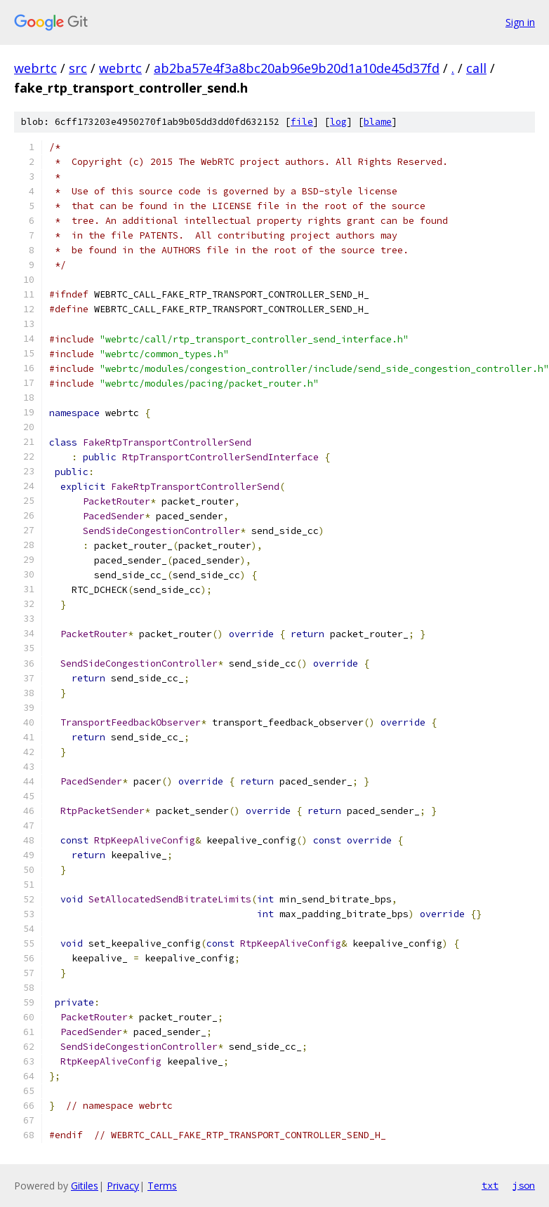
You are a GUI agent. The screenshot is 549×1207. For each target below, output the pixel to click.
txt (490, 1185)
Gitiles (84, 1185)
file (302, 122)
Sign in (520, 22)
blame (378, 122)
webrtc (35, 68)
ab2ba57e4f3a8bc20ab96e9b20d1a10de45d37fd (296, 68)
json (523, 1185)
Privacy (123, 1185)
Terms (162, 1185)
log (338, 122)
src (78, 68)
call (476, 68)
